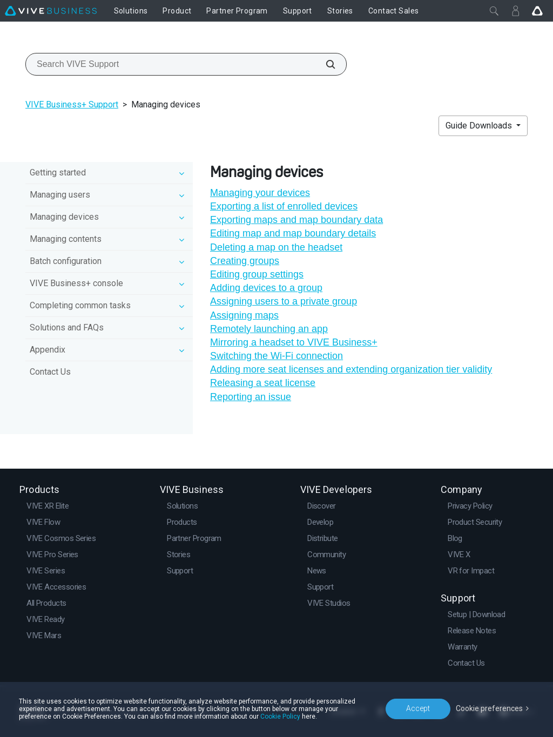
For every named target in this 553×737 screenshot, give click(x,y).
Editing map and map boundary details (293, 233)
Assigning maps (244, 315)
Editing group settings (257, 274)
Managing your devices (260, 192)
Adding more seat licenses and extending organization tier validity (351, 369)
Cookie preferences (489, 708)
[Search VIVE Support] (324, 64)
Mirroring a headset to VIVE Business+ (293, 342)
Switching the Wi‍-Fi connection (276, 355)
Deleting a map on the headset (276, 247)
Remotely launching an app (269, 328)
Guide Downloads (480, 125)
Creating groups (244, 260)
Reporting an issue (250, 396)
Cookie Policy (280, 716)
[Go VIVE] (537, 11)
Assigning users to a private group (283, 301)
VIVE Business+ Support (71, 104)
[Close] (494, 11)
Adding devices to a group (266, 287)
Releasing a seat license (262, 382)
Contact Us (50, 372)
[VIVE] (51, 10)
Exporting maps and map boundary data (296, 219)
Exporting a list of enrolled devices (284, 206)
